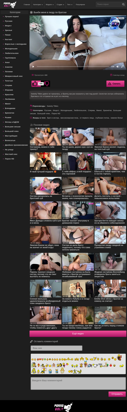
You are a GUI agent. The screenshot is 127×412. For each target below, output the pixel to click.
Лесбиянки (10, 99)
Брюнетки (9, 113)
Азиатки (8, 67)
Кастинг (8, 39)
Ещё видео (78, 333)
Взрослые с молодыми (15, 44)
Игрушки (9, 90)
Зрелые (8, 30)
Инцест (8, 26)
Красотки (9, 94)
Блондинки (10, 108)
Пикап (8, 35)
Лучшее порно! (12, 16)
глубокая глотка (102, 118)
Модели (50, 5)
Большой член (11, 131)
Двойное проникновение (16, 145)
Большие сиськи (12, 127)
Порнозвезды (38, 106)
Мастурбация (11, 136)
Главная (27, 4)
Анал (7, 62)
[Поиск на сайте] (124, 4)
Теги (69, 5)
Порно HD (9, 159)
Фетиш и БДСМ (12, 122)
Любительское (11, 53)
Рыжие (8, 117)
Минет (8, 104)
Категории (38, 5)
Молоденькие (11, 49)
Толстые (9, 81)
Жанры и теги (39, 118)
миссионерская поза (69, 118)
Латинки (9, 71)
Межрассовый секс (14, 76)
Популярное (80, 4)
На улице (9, 149)
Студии (60, 5)
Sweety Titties (52, 106)
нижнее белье (117, 118)
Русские (8, 21)
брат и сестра (53, 118)
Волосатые (10, 140)
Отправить (117, 394)
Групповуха (10, 58)
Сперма (8, 85)
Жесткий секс (11, 154)
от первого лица (87, 118)
